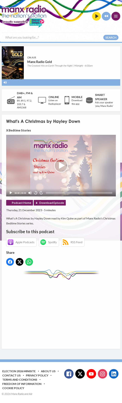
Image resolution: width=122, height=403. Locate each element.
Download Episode (51, 202)
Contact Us (11, 375)
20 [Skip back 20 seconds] (35, 193)
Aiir (30, 393)
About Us (48, 371)
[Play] (11, 193)
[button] (61, 166)
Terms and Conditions (19, 379)
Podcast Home (21, 202)
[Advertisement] (64, 311)
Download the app (77, 102)
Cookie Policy (13, 388)
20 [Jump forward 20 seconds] (41, 193)
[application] (61, 165)
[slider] (79, 193)
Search (110, 37)
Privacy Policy (37, 375)
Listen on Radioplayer (54, 102)
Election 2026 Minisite (19, 371)
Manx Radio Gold (39, 62)
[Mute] (30, 193)
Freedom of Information (21, 383)
